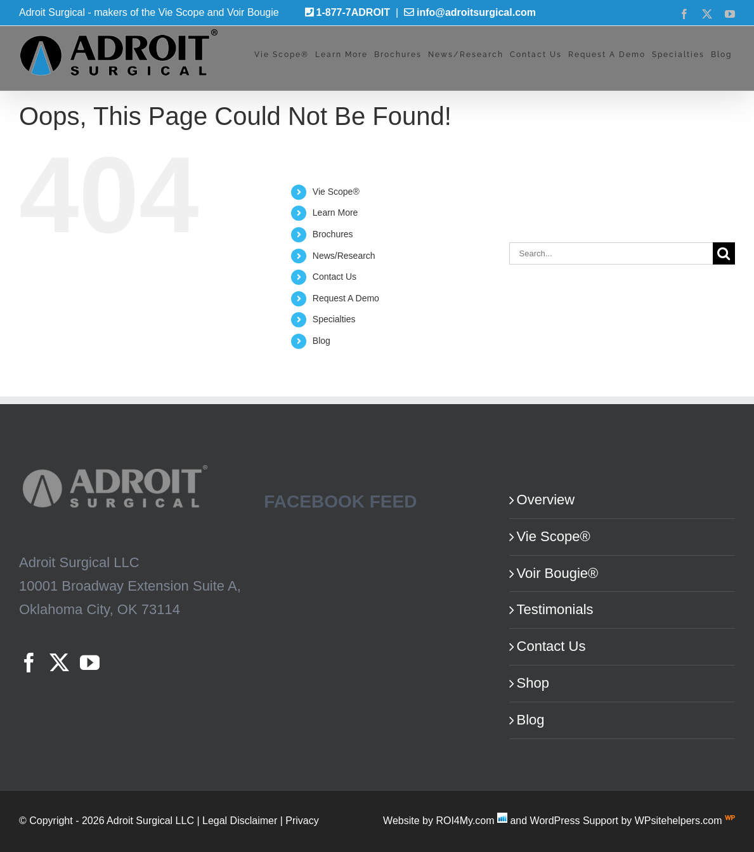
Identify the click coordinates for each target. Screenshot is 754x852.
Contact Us (334, 277)
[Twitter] (59, 662)
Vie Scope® (336, 192)
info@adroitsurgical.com (476, 12)
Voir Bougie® (558, 573)
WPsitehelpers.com (680, 820)
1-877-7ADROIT (353, 12)
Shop (533, 683)
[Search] (724, 253)
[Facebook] (29, 662)
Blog (321, 341)
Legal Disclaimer (239, 820)
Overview (546, 500)
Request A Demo (346, 298)
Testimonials (555, 609)
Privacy (301, 820)
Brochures (333, 234)
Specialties (334, 319)
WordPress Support (574, 820)
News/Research (344, 256)
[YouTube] (90, 662)
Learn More (335, 212)
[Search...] (611, 253)
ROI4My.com (465, 820)
